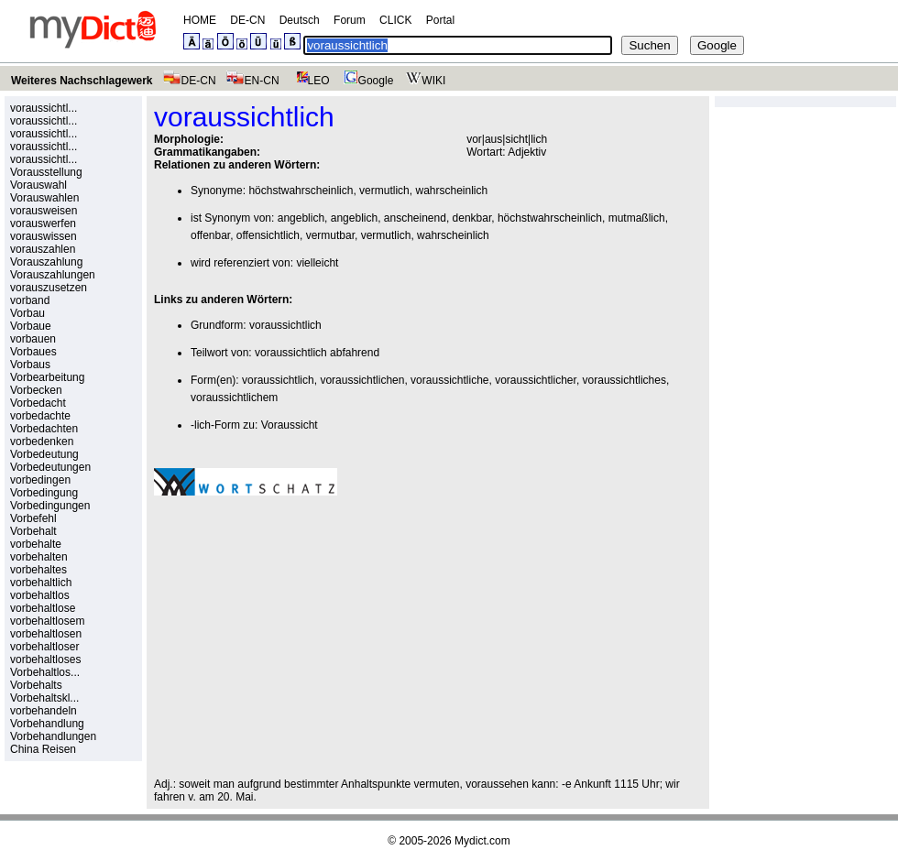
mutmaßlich (636, 218)
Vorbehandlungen (53, 736)
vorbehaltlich (40, 582)
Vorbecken (36, 390)
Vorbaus (30, 364)
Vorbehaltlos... (45, 672)
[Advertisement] (308, 636)
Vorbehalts (36, 685)
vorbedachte (40, 415)
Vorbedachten (44, 428)
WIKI (423, 80)
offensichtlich (268, 235)
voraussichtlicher (535, 380)
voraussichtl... (43, 108)
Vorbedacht (38, 403)
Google (366, 80)
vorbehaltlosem (47, 621)
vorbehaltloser (44, 646)
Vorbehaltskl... (44, 698)
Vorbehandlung (47, 723)
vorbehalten (39, 556)
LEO (309, 80)
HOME (199, 20)
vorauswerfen (43, 223)
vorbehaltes (38, 569)
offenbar (210, 235)
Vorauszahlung (46, 262)
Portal (440, 20)
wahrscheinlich (451, 190)
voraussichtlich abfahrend (317, 352)
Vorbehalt (33, 531)
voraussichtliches (624, 380)
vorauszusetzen (48, 287)
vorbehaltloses (45, 659)
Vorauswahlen (44, 197)
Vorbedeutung (44, 454)
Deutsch (299, 20)
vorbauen (33, 338)
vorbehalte (35, 544)
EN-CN (252, 80)
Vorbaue (30, 326)
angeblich (301, 218)
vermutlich (384, 190)
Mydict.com (482, 840)
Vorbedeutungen (50, 467)
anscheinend (415, 218)
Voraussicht (289, 425)
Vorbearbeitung (47, 377)
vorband (29, 300)
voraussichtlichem (234, 397)
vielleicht (317, 262)
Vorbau (27, 313)
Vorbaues (33, 351)
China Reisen (43, 749)
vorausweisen (43, 210)
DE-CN (247, 20)
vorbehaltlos (40, 595)
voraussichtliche (449, 380)
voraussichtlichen (362, 380)
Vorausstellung (46, 172)
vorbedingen (40, 480)
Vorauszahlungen (52, 274)
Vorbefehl (33, 518)
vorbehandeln (43, 710)
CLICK (395, 20)
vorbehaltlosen (46, 633)
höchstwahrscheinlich (300, 190)
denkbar (472, 218)
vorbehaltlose (42, 608)
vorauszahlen (42, 249)
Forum (350, 20)
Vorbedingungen (50, 505)
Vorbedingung (44, 492)
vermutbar (330, 235)
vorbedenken (41, 441)
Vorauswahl (38, 185)
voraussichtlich (285, 325)
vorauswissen (43, 236)
